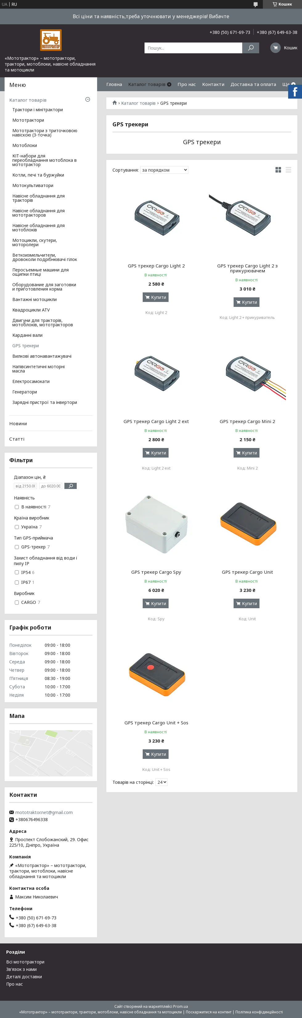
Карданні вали (27, 335)
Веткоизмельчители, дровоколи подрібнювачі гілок (44, 257)
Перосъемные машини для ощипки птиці (40, 272)
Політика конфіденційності (259, 1012)
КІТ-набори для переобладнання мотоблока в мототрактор (44, 160)
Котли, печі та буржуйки (38, 175)
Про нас (187, 84)
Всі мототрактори (25, 962)
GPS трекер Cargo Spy (156, 571)
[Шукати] (250, 48)
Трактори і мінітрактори (37, 110)
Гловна (114, 84)
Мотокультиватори (32, 185)
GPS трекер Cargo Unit (247, 571)
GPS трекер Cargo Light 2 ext (156, 421)
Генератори (24, 392)
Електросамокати (31, 381)
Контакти (213, 84)
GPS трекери (25, 346)
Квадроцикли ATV (31, 310)
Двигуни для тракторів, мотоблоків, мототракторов (42, 323)
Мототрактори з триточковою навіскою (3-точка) (44, 133)
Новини (18, 423)
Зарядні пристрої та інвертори (44, 402)
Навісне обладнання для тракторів (38, 198)
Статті (16, 439)
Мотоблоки (24, 145)
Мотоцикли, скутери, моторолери (34, 242)
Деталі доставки (24, 976)
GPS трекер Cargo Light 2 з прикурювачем (247, 268)
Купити (158, 297)
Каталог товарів (146, 84)
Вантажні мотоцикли (34, 299)
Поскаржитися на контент (208, 1012)
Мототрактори (28, 120)
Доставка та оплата (253, 84)
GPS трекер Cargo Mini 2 (247, 421)
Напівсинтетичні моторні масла (38, 369)
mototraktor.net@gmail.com (44, 812)
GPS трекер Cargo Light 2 (156, 265)
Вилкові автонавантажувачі (41, 356)
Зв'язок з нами (21, 969)
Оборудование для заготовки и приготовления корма (44, 287)
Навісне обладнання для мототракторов (38, 213)
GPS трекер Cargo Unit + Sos (156, 722)
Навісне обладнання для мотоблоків (38, 228)
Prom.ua (180, 1006)
